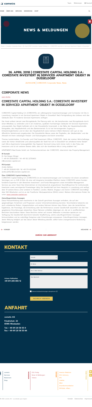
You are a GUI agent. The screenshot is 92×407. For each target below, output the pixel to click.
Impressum (88, 399)
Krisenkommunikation (66, 386)
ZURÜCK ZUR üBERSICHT (46, 235)
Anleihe (61, 380)
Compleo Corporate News (13, 46)
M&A (61, 383)
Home (2, 11)
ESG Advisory (63, 375)
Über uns (9, 11)
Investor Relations (65, 372)
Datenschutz (79, 399)
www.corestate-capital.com (17, 194)
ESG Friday (35, 372)
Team (69, 3)
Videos (34, 378)
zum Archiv (6, 97)
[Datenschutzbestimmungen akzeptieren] (57, 291)
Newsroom (28, 11)
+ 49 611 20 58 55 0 (17, 327)
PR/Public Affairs (64, 388)
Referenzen (78, 3)
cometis (7, 372)
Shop (36, 11)
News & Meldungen (38, 375)
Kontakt (70, 399)
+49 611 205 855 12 (12, 281)
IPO (60, 378)
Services (18, 11)
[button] (89, 11)
